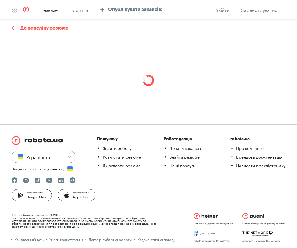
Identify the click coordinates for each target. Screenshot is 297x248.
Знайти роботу (117, 148)
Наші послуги (182, 165)
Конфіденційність (29, 239)
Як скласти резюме (122, 165)
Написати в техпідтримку (260, 165)
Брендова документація (259, 156)
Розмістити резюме (122, 156)
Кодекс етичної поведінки (158, 239)
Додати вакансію (185, 148)
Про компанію (250, 148)
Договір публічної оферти (110, 239)
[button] (32, 195)
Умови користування (66, 239)
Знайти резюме (184, 156)
